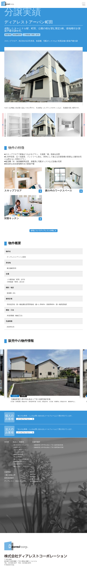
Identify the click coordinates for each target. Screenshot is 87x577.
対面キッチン (18, 447)
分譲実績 (7, 472)
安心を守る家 (18, 457)
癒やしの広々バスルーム (21, 466)
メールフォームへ (23, 419)
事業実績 (33, 476)
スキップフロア (18, 452)
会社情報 (33, 474)
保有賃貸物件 (9, 478)
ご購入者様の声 (9, 475)
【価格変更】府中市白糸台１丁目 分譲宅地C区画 (48, 445)
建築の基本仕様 (18, 454)
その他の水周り (18, 464)
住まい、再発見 (18, 442)
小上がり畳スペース (20, 449)
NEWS (32, 472)
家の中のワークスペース (21, 445)
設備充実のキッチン (20, 461)
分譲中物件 (36, 442)
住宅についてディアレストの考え (42, 230)
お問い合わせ (34, 479)
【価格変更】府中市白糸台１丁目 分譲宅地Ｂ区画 (48, 447)
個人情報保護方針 (35, 481)
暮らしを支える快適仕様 (21, 459)
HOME (6, 442)
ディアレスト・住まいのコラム (15, 481)
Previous (3, 125)
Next (84, 125)
